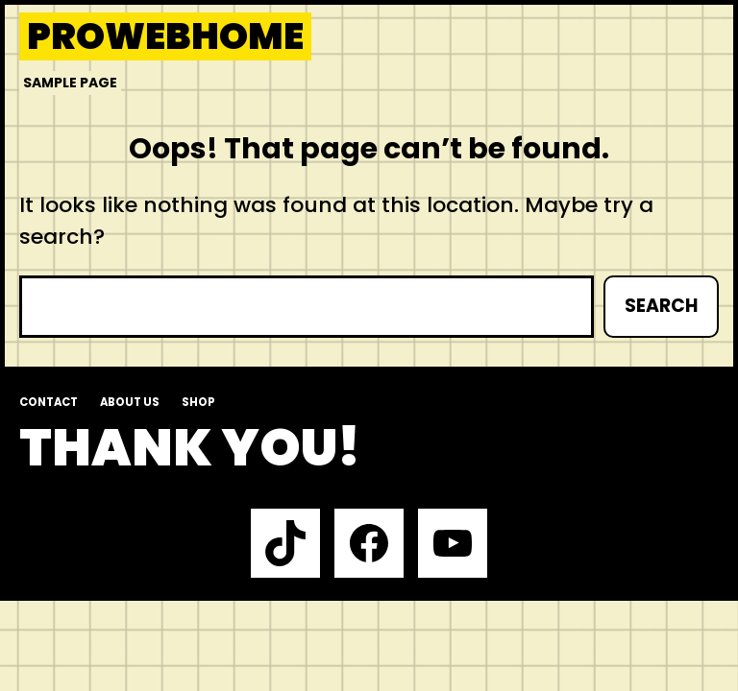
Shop (198, 402)
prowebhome (165, 36)
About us (130, 402)
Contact (48, 402)
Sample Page (70, 82)
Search (661, 306)
